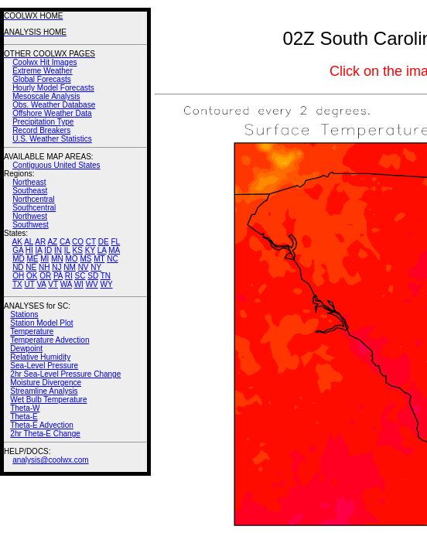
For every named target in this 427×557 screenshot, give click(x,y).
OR (45, 276)
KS (78, 250)
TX (17, 284)
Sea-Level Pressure (44, 365)
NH (44, 267)
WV (92, 284)
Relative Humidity (40, 357)
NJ (56, 267)
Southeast (29, 190)
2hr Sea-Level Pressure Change (65, 374)
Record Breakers (41, 130)
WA (66, 284)
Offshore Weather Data (51, 113)
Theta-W (24, 408)
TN (106, 276)
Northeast (29, 182)
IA (39, 250)
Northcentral (33, 199)
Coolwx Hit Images (44, 62)
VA (41, 284)
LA (102, 250)
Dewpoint (26, 348)
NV (83, 267)
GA (17, 250)
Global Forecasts (41, 79)
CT (91, 241)
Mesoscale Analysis (46, 96)
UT (30, 284)
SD (92, 276)
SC (80, 276)
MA (114, 250)
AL (28, 241)
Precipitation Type (42, 122)
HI (29, 250)
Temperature (31, 331)
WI (79, 284)
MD (18, 259)
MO (71, 259)
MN (57, 259)
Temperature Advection (49, 340)
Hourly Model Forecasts (53, 88)
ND (17, 267)
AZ (52, 241)
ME (32, 259)
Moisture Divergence (45, 382)
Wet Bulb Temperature (48, 399)
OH (18, 276)
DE (103, 241)
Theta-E (24, 416)
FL (115, 241)
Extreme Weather (42, 71)
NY (96, 267)
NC (112, 259)
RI (69, 276)
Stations (24, 314)
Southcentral (34, 207)
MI (44, 259)
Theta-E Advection (41, 425)
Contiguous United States (56, 165)
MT (99, 259)
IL (67, 250)
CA (65, 241)
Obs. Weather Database (53, 105)
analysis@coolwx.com (50, 460)
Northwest (29, 216)
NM (69, 267)
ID (48, 250)
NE (31, 267)
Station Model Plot (41, 323)
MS (85, 259)
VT (53, 284)
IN (58, 250)
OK (31, 276)
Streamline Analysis (43, 391)
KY (90, 250)
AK (17, 241)
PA (58, 276)
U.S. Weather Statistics (52, 139)
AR (40, 241)
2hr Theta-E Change (45, 433)
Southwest (30, 224)
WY (107, 284)
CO (78, 241)
